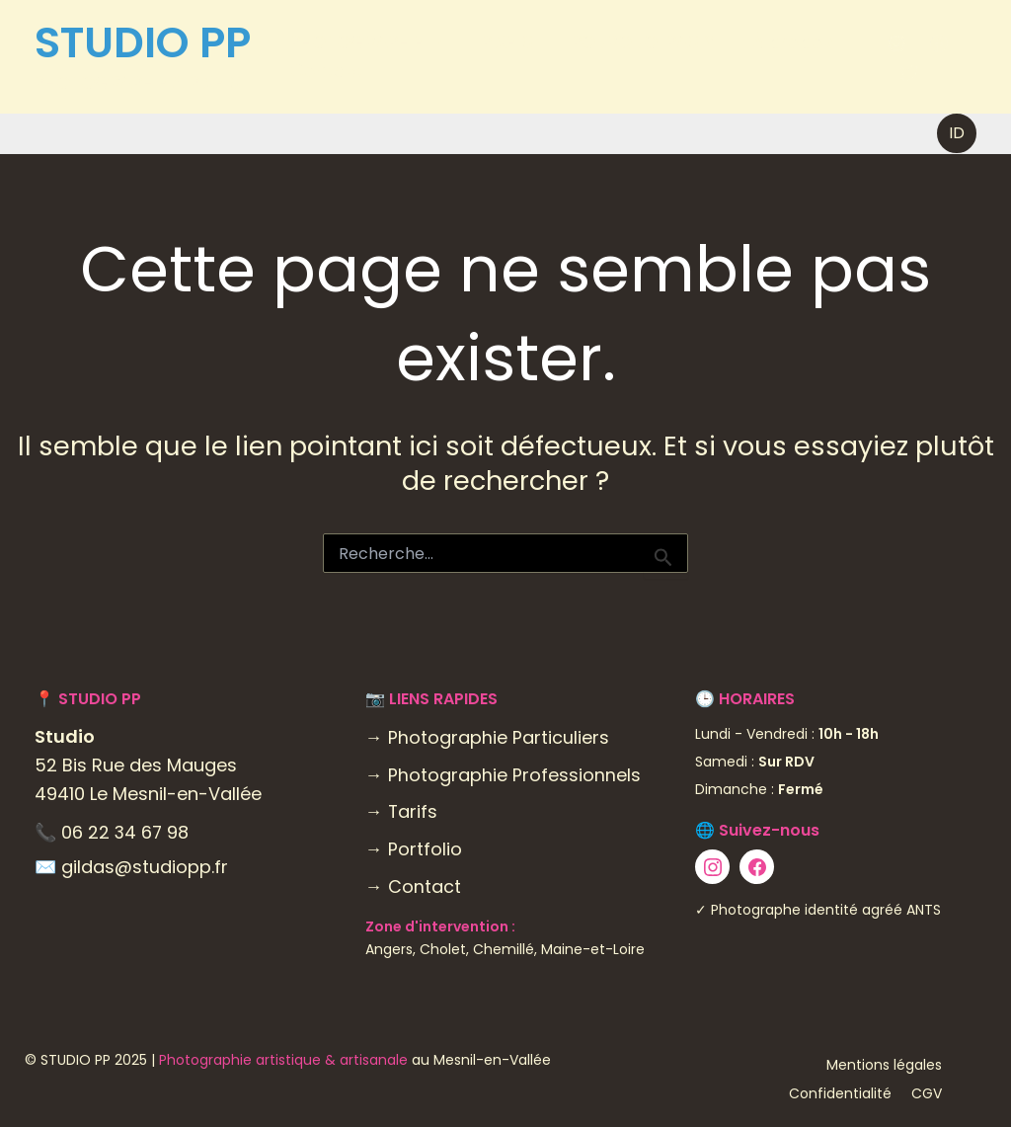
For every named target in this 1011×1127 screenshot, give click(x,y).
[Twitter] (907, 73)
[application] (431, 43)
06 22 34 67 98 (126, 832)
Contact (324, 70)
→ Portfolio (413, 849)
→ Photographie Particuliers (487, 737)
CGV (926, 1093)
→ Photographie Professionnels (503, 775)
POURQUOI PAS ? (635, 42)
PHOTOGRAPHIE (364, 43)
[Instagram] (895, 43)
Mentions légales (884, 1065)
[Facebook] (938, 43)
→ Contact (413, 886)
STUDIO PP (143, 42)
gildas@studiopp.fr (144, 866)
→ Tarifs (401, 811)
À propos (781, 42)
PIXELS (502, 42)
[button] (956, 133)
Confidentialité (840, 1093)
